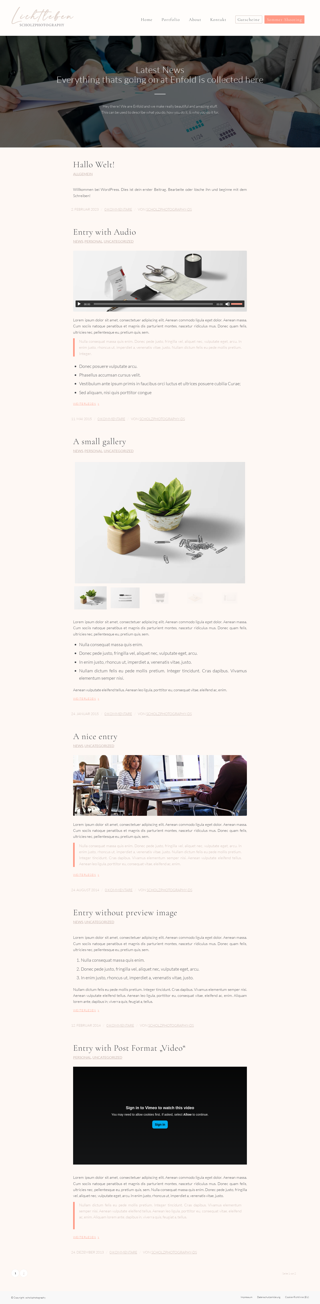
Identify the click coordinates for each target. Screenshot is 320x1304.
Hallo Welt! (94, 164)
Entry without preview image (125, 912)
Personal (93, 241)
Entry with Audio (104, 232)
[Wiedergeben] (79, 304)
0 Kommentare (118, 209)
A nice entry (95, 736)
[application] (160, 303)
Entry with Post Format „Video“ (129, 1048)
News (78, 241)
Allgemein (83, 174)
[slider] (153, 304)
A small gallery (99, 441)
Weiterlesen (87, 403)
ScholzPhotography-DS (169, 209)
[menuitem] (146, 18)
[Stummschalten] (227, 304)
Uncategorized (119, 241)
